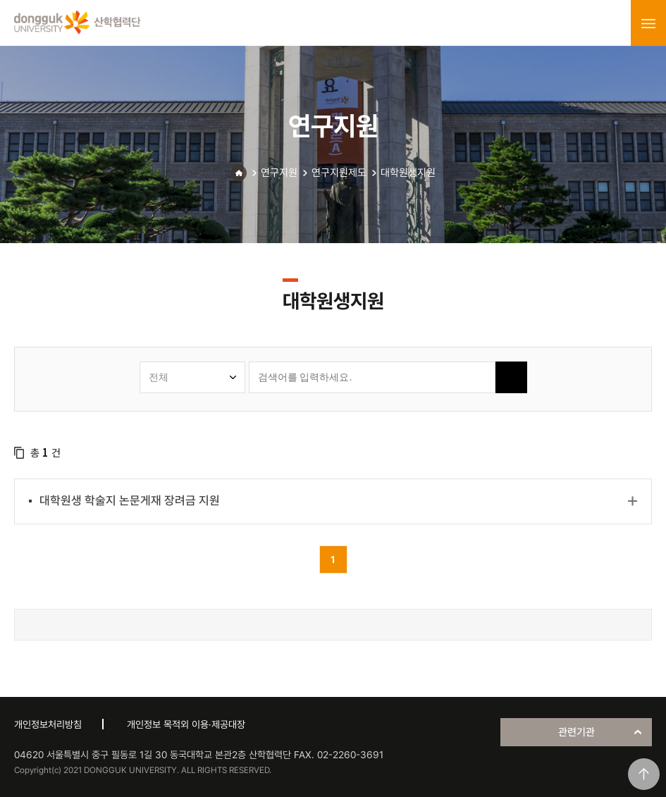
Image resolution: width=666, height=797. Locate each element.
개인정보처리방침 (48, 724)
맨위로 (644, 774)
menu (648, 23)
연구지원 (279, 172)
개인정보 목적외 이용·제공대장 (186, 724)
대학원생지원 (408, 172)
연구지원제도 (339, 172)
